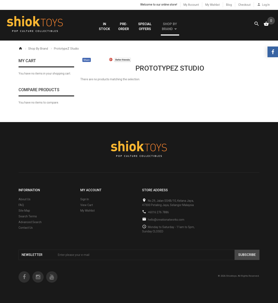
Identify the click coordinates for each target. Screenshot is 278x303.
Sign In (84, 202)
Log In (266, 4)
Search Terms (28, 219)
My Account (191, 4)
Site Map (24, 213)
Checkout (244, 4)
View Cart (86, 207)
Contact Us (26, 230)
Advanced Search (30, 224)
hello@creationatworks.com (166, 222)
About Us (24, 202)
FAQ (21, 207)
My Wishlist (212, 4)
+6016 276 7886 (158, 215)
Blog (229, 4)
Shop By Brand (38, 51)
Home (20, 51)
